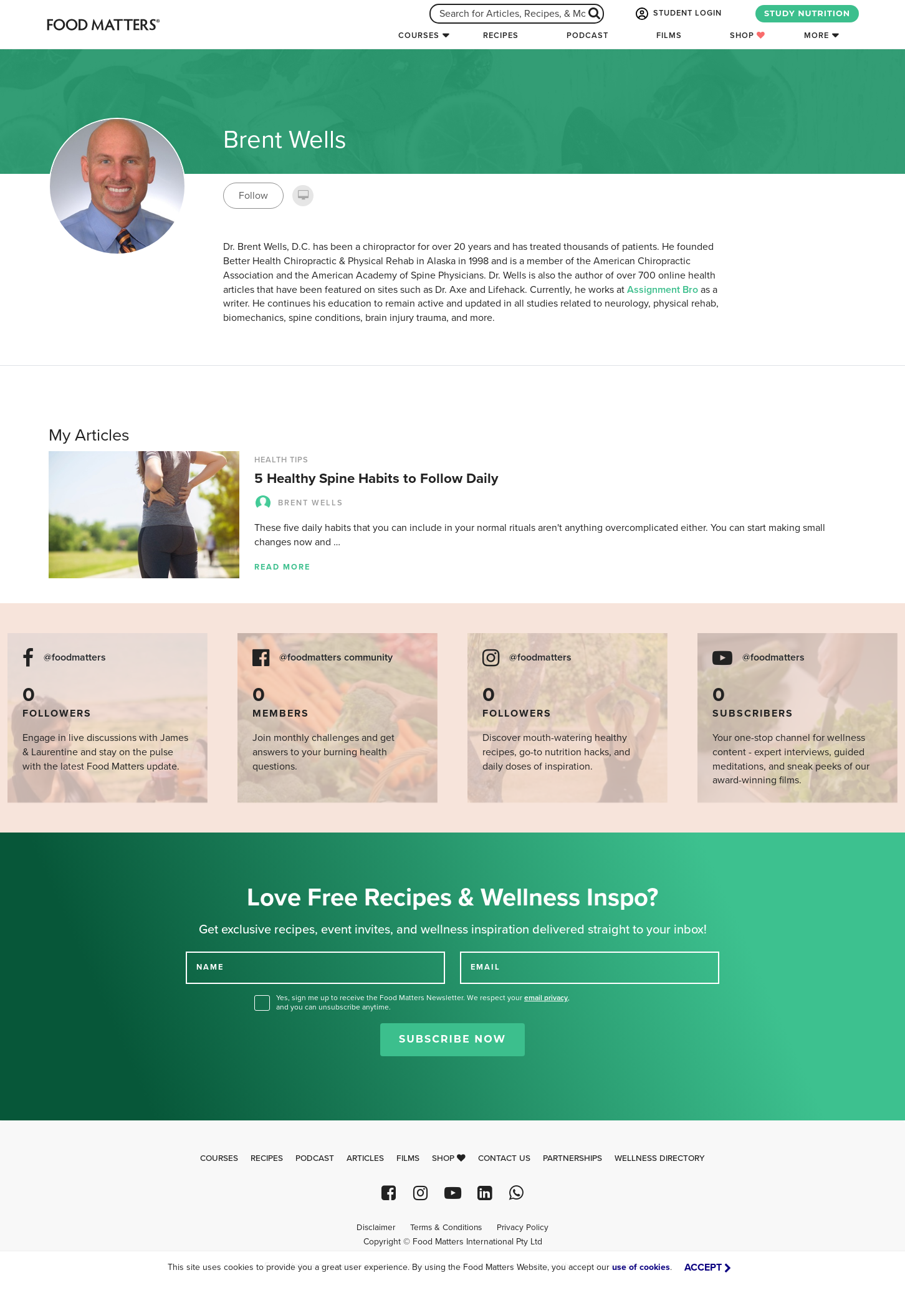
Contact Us (504, 1158)
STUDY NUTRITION (807, 13)
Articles (365, 1158)
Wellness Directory (660, 1158)
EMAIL (485, 967)
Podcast (587, 36)
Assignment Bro (662, 290)
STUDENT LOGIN (677, 13)
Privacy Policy (522, 1228)
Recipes (501, 36)
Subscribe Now (452, 1039)
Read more (282, 567)
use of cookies (641, 1267)
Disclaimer (376, 1228)
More (816, 36)
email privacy (546, 997)
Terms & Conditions (446, 1228)
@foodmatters (75, 658)
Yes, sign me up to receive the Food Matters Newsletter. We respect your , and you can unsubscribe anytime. (423, 1002)
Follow (253, 195)
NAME (210, 967)
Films (669, 36)
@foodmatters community (336, 658)
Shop (747, 36)
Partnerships (572, 1158)
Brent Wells (298, 503)
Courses (418, 36)
